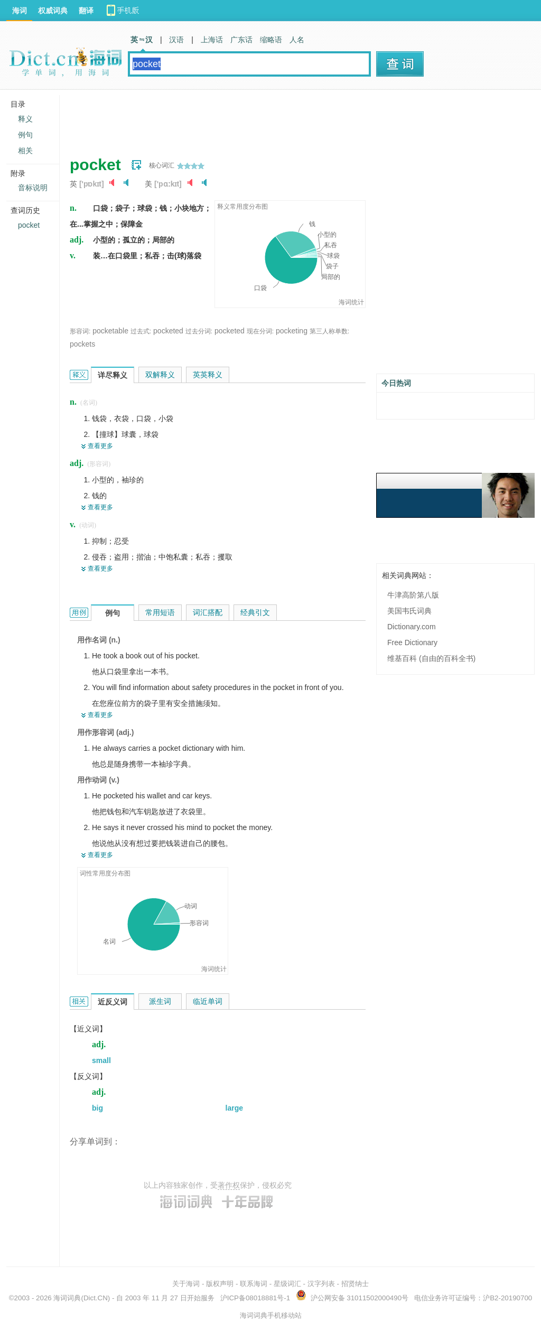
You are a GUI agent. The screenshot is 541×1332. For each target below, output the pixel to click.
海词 (19, 10)
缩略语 (271, 39)
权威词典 (53, 10)
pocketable (110, 331)
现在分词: (260, 331)
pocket (29, 225)
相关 (25, 150)
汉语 (176, 39)
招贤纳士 (355, 1284)
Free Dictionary (412, 642)
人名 (297, 39)
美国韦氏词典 (409, 611)
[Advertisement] (262, 119)
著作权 (229, 1185)
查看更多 (100, 446)
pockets (82, 344)
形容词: (80, 331)
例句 (25, 135)
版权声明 (220, 1284)
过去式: (140, 331)
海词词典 (67, 1298)
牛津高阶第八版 (413, 595)
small (101, 1060)
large (234, 1108)
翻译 (86, 10)
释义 (25, 119)
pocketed (168, 331)
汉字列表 (321, 1284)
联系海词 (253, 1284)
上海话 (212, 39)
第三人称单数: (329, 331)
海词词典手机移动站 (271, 1315)
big (97, 1108)
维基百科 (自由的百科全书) (431, 658)
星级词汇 (287, 1284)
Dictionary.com (411, 626)
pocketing (291, 331)
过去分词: (198, 331)
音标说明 (33, 187)
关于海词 (186, 1284)
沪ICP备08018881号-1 (255, 1298)
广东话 (241, 39)
